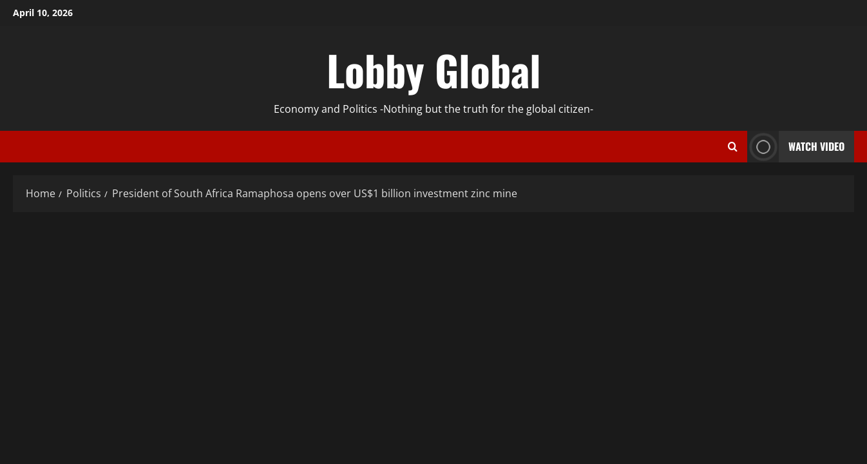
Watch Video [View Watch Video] (795, 146)
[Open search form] (733, 147)
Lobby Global (434, 69)
